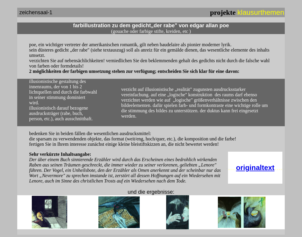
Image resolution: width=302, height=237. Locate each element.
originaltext (255, 168)
